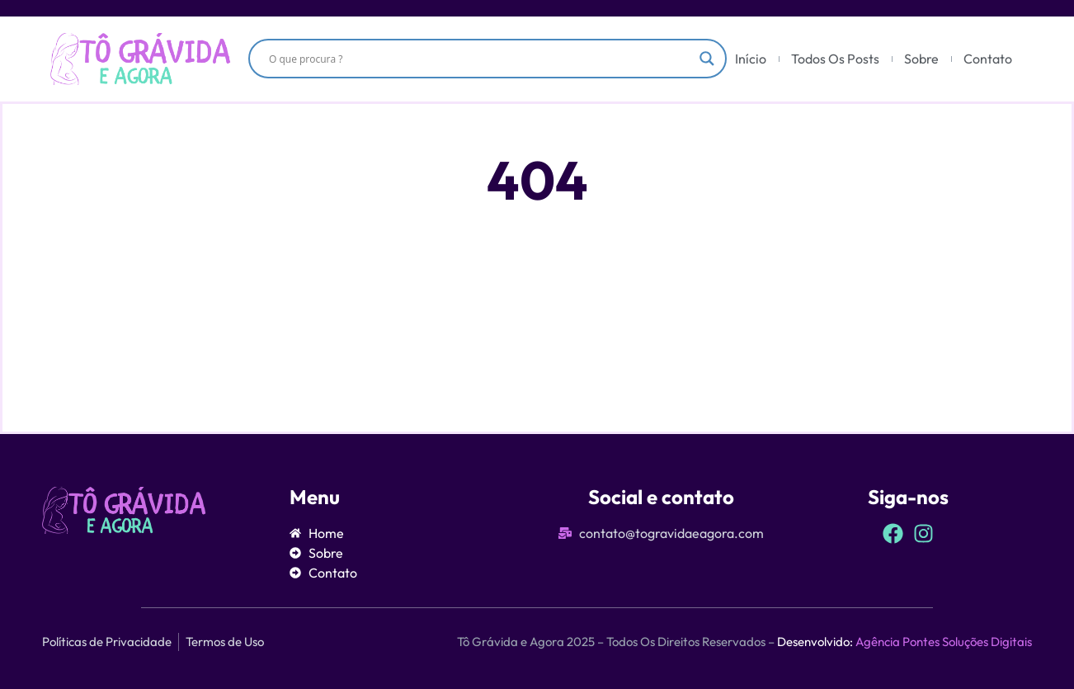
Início (750, 58)
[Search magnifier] (706, 58)
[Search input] (480, 58)
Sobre (921, 58)
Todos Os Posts (835, 58)
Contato (987, 58)
